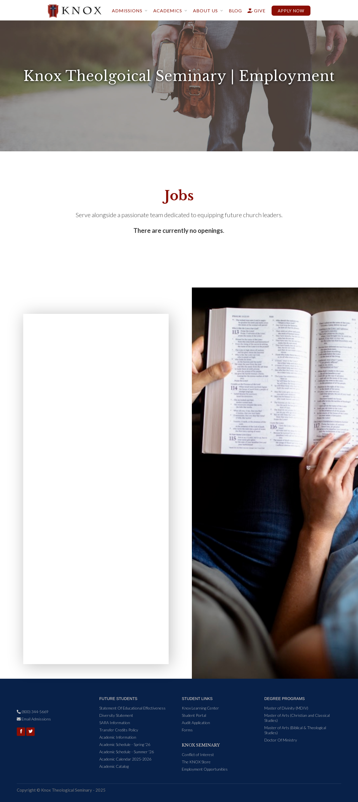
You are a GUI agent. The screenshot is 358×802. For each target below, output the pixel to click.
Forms (187, 729)
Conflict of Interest (198, 754)
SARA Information (114, 722)
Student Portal (194, 715)
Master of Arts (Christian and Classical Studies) (297, 718)
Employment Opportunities (205, 769)
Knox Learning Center (200, 708)
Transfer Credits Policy (118, 729)
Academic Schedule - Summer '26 (126, 751)
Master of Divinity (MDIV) (286, 708)
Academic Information (117, 737)
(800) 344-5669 (32, 711)
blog (235, 10)
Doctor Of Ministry (280, 740)
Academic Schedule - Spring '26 (124, 744)
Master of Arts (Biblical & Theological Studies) (295, 730)
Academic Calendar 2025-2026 (125, 759)
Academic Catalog (114, 766)
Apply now (291, 10)
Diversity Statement (116, 715)
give (254, 10)
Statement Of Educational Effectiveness (132, 708)
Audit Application (196, 722)
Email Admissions (34, 719)
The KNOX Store (196, 761)
